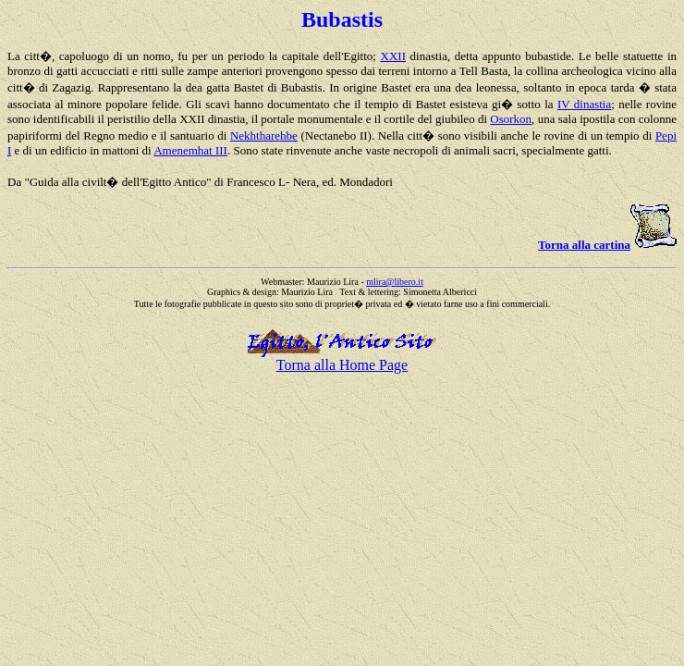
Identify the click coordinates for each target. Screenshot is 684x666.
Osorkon (510, 119)
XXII (393, 56)
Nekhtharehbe (264, 135)
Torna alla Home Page (342, 365)
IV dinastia (584, 104)
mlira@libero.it (394, 282)
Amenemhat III (190, 150)
